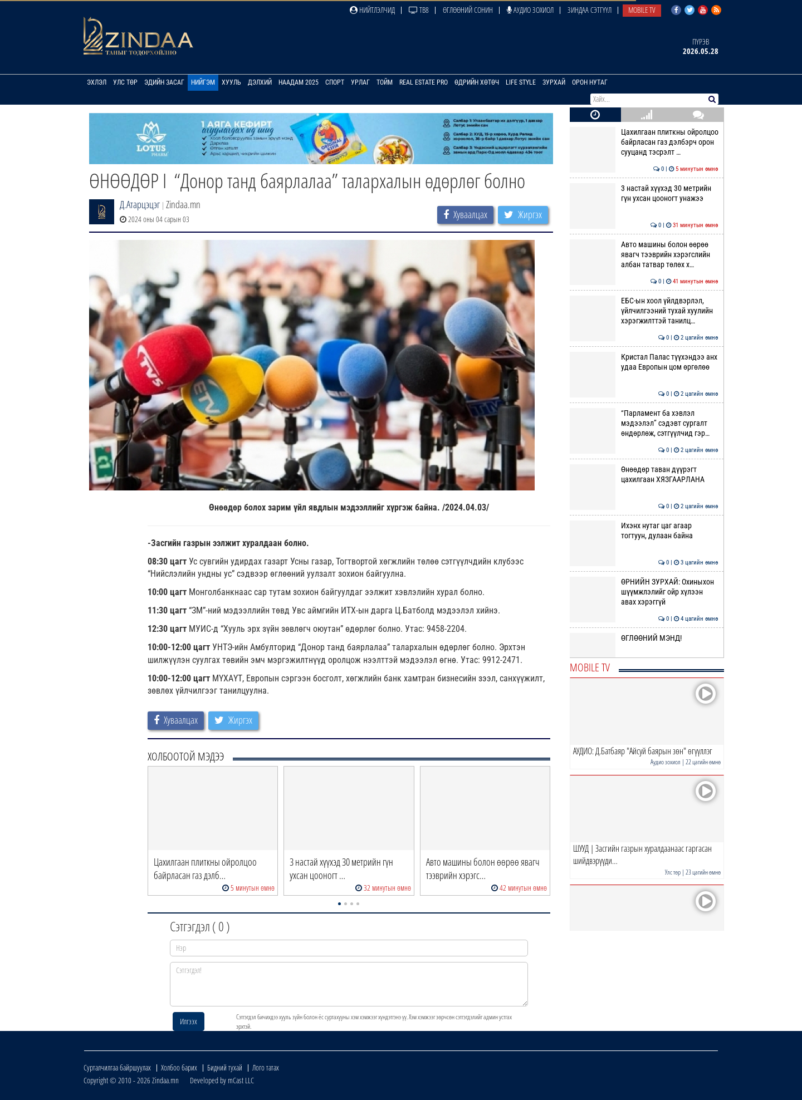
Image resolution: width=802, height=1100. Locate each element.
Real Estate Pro (423, 82)
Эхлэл (96, 82)
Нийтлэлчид (372, 9)
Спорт (334, 82)
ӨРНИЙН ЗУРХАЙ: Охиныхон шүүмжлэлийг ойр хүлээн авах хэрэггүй (644, 592)
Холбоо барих (179, 1067)
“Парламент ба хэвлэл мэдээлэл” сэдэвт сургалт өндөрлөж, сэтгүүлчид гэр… (644, 423)
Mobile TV (642, 9)
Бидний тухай (224, 1067)
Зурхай (553, 82)
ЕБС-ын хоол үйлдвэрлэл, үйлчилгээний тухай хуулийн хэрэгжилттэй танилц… (644, 311)
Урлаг (360, 82)
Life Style (521, 82)
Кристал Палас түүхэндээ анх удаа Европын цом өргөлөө (644, 362)
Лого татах (265, 1067)
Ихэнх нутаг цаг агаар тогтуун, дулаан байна (644, 530)
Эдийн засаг (164, 82)
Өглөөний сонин (468, 9)
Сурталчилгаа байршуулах (117, 1067)
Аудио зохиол (530, 9)
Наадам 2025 (298, 82)
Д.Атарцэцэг (140, 204)
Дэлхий (260, 82)
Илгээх (188, 1021)
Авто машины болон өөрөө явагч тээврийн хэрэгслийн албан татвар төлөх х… (644, 254)
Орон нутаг (590, 82)
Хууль (231, 82)
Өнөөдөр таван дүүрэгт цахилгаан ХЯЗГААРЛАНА (644, 474)
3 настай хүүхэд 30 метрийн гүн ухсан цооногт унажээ (644, 193)
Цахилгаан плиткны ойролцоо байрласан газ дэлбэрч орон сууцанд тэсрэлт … (644, 142)
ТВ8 (419, 9)
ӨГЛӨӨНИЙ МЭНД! (644, 638)
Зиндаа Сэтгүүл (590, 9)
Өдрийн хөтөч (476, 82)
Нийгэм (203, 82)
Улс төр (125, 82)
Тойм (384, 82)
